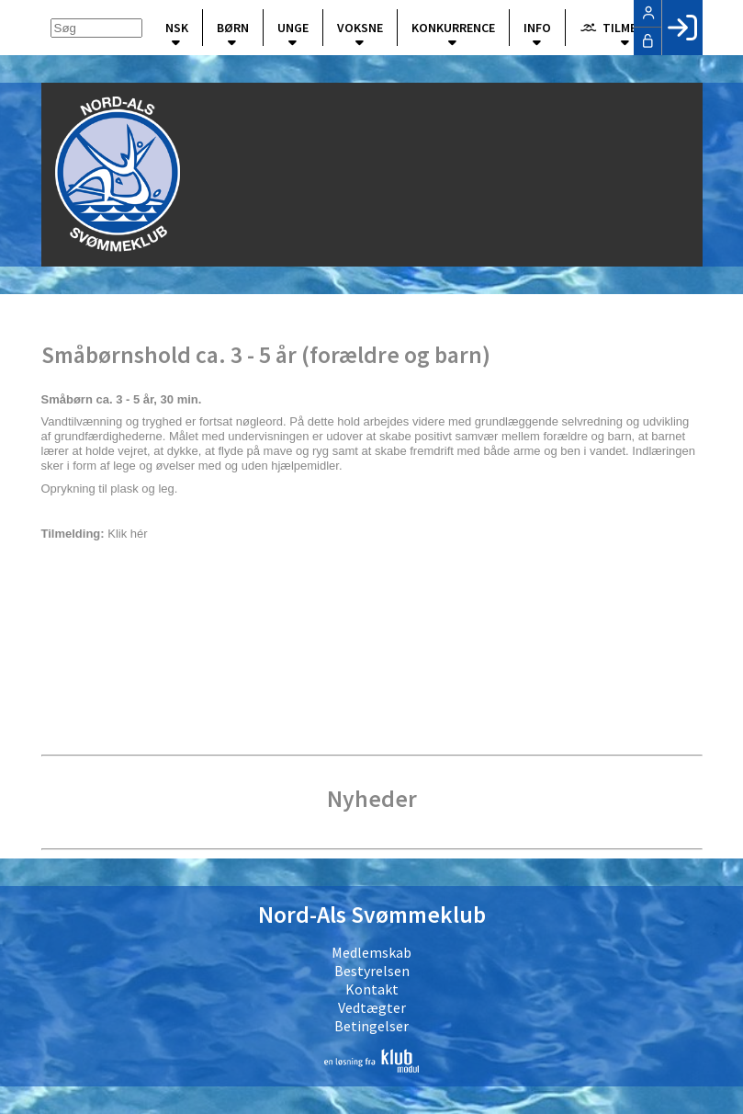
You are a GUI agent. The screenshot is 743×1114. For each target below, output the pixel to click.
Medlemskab (371, 952)
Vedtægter (372, 1007)
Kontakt (372, 989)
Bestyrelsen (372, 970)
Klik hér (129, 533)
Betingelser (371, 1026)
